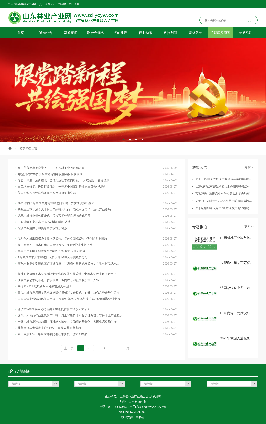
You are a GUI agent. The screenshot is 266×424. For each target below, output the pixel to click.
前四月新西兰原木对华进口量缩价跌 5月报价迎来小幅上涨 (53, 244)
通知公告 (45, 33)
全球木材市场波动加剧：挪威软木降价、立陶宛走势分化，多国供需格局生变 (66, 321)
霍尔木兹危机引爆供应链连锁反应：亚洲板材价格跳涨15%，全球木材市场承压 (67, 263)
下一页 (124, 348)
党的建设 (120, 33)
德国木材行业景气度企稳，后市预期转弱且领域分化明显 (52, 215)
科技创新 (170, 33)
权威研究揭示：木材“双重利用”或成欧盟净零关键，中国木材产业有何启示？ (65, 274)
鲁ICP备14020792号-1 (133, 412)
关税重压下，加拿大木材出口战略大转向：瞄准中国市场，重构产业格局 (63, 209)
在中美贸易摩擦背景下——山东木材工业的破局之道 (50, 167)
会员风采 (245, 33)
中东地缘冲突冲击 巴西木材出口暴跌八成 (43, 222)
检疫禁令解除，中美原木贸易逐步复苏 (41, 228)
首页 (20, 33)
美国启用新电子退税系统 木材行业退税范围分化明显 (50, 251)
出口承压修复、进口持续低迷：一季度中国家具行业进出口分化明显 (60, 186)
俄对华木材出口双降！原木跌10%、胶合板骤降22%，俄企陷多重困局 (61, 238)
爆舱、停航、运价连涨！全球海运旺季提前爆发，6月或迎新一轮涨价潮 (62, 180)
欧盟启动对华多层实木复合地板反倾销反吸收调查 (48, 174)
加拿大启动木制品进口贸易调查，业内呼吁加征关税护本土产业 (57, 280)
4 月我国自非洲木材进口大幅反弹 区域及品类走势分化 (51, 257)
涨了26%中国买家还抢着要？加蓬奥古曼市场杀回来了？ (52, 309)
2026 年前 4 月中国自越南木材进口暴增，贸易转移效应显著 (54, 203)
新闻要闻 (70, 33)
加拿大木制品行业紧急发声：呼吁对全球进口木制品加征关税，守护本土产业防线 (68, 315)
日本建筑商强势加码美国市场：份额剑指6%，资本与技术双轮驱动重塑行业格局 (68, 298)
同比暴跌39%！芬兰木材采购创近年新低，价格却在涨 (51, 334)
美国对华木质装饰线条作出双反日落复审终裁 (45, 192)
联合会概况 (95, 33)
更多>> (249, 167)
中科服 (140, 417)
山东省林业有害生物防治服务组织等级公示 (223, 186)
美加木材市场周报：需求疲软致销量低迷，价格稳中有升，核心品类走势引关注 (67, 292)
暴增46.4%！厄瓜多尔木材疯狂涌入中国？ (43, 286)
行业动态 (145, 33)
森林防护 (195, 33)
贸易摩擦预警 (220, 33)
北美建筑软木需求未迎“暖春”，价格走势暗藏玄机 (48, 328)
